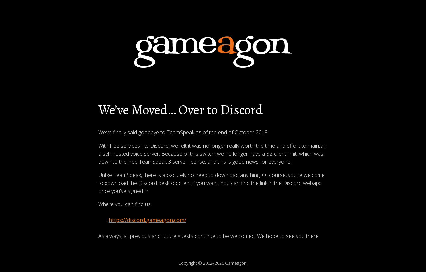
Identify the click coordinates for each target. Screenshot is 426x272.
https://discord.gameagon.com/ (147, 220)
